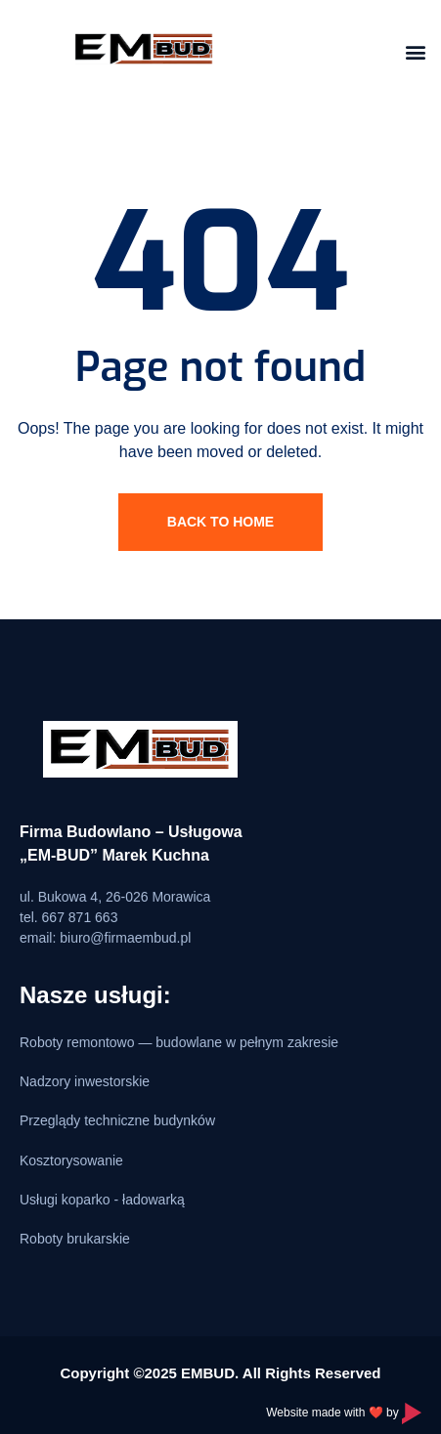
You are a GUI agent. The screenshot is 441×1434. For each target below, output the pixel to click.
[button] (415, 51)
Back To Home (220, 521)
